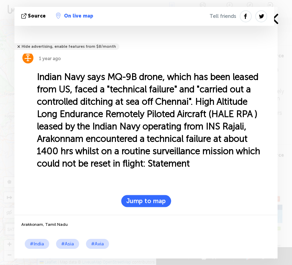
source (34, 16)
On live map (74, 16)
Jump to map (146, 201)
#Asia (67, 244)
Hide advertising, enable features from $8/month (69, 46)
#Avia (97, 244)
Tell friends (222, 16)
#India (37, 244)
